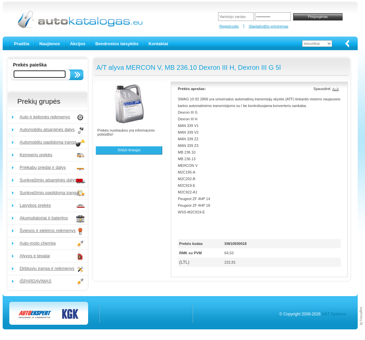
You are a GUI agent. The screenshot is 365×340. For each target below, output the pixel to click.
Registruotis (229, 26)
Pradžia (21, 43)
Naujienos (49, 43)
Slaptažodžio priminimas (268, 26)
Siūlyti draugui (128, 150)
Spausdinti (321, 89)
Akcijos (77, 43)
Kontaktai (158, 43)
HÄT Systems (334, 314)
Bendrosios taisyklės (117, 43)
